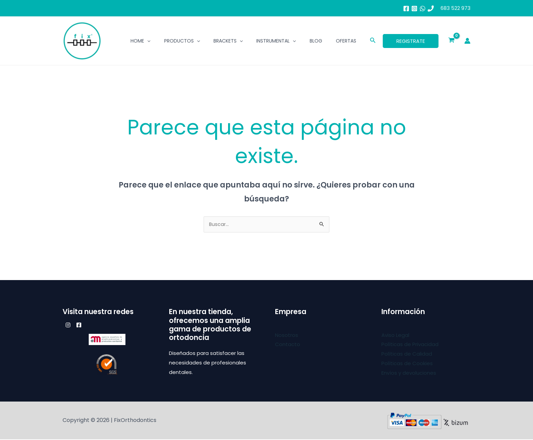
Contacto (287, 344)
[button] (373, 41)
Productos (182, 40)
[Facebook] (406, 8)
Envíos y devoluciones (408, 373)
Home (140, 40)
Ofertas (346, 40)
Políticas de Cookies (407, 364)
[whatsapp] (422, 8)
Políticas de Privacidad (410, 344)
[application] (147, 40)
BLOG (316, 40)
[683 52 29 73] (431, 8)
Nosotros (286, 335)
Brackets (228, 40)
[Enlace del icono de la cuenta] (467, 41)
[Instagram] (414, 8)
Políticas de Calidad (406, 354)
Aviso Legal (395, 335)
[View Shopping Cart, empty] (451, 40)
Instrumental (276, 40)
